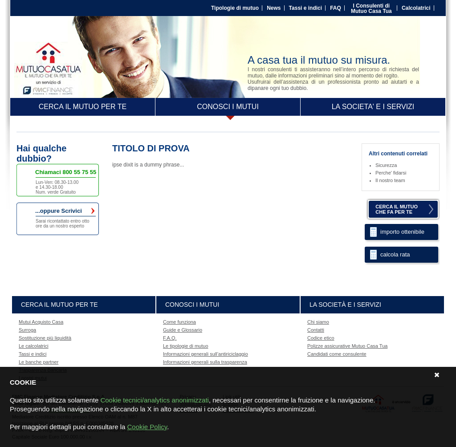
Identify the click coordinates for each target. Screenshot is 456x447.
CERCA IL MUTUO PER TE (82, 106)
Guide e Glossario (182, 330)
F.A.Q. (170, 338)
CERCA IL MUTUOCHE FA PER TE (396, 209)
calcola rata (395, 254)
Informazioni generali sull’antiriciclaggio (205, 354)
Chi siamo (318, 322)
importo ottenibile (402, 231)
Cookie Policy (147, 427)
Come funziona (179, 322)
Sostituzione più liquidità (45, 338)
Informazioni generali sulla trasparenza (205, 362)
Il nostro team (390, 180)
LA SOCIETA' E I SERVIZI (373, 106)
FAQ (335, 8)
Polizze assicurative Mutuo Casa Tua (347, 346)
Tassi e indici (305, 8)
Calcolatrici (416, 8)
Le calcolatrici (34, 346)
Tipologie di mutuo (235, 8)
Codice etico (320, 338)
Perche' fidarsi (390, 172)
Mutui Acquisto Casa (41, 322)
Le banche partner (38, 362)
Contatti (315, 330)
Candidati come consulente (336, 354)
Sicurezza (386, 165)
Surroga (27, 330)
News (274, 8)
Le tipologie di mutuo (185, 346)
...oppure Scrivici (64, 211)
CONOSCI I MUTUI (228, 106)
